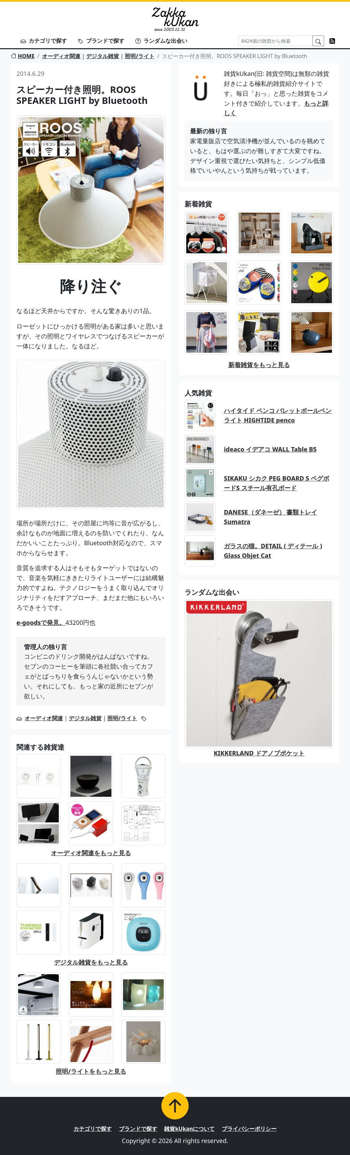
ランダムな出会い (161, 40)
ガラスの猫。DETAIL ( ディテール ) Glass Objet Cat (273, 551)
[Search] (275, 41)
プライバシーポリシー (249, 1128)
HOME (23, 56)
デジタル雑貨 (102, 56)
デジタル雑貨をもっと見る (91, 962)
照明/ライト (139, 56)
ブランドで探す (101, 40)
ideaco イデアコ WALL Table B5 (270, 449)
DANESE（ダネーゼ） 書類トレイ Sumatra (270, 517)
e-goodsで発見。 (40, 622)
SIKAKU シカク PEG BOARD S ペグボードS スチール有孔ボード (276, 483)
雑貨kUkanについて (189, 1128)
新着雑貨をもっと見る (259, 365)
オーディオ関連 (61, 56)
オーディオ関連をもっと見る (91, 853)
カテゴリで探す (44, 40)
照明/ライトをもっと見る (91, 1071)
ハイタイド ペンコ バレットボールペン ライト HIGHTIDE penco (278, 415)
